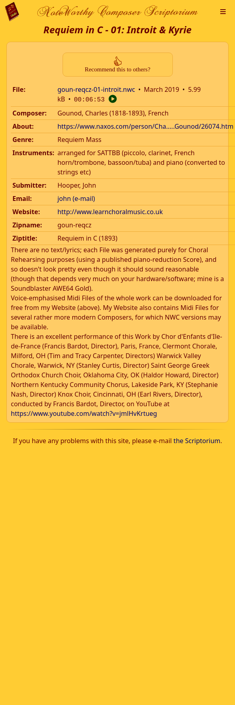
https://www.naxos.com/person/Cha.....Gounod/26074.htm (145, 125)
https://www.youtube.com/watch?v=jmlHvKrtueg (84, 412)
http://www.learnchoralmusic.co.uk (110, 211)
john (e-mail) (76, 197)
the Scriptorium (197, 440)
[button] (223, 11)
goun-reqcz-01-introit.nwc (96, 89)
